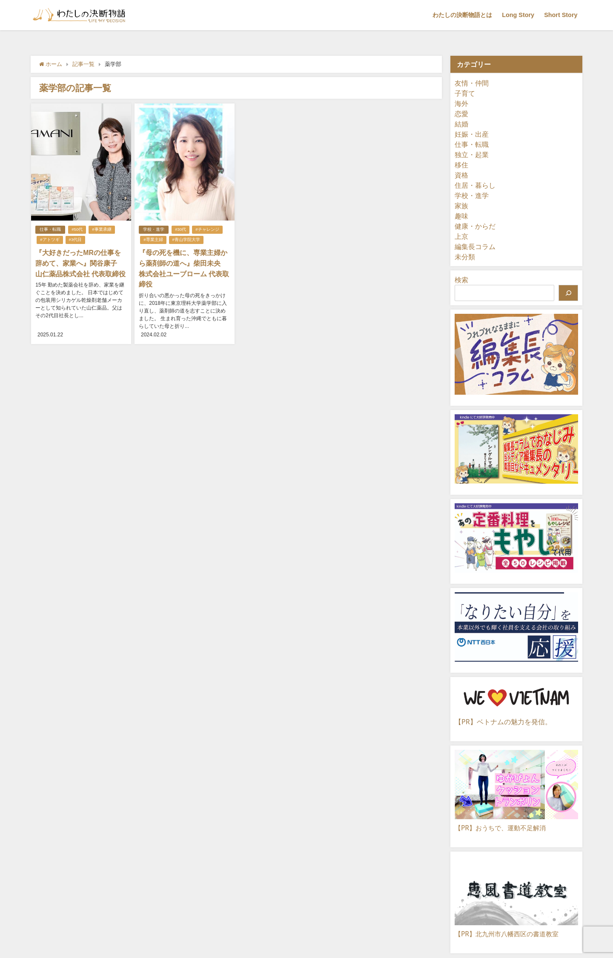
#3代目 (75, 239)
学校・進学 (153, 229)
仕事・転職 (50, 229)
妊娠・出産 (472, 134)
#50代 (77, 229)
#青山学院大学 (186, 239)
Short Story (560, 15)
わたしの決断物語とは (462, 15)
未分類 (465, 256)
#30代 (180, 229)
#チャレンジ (207, 229)
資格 (461, 175)
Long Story (518, 15)
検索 (461, 279)
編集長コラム (475, 246)
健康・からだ (475, 226)
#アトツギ (49, 239)
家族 (461, 205)
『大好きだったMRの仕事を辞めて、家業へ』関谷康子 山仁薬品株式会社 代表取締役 (80, 262)
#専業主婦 (153, 239)
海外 (461, 103)
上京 (461, 236)
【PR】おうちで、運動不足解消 (503, 827)
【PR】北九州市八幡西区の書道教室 (510, 933)
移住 (461, 164)
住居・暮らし (475, 185)
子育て (465, 93)
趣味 (461, 215)
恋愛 (461, 113)
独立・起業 (472, 154)
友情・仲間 (472, 83)
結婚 (461, 123)
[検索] (568, 293)
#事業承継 (101, 229)
